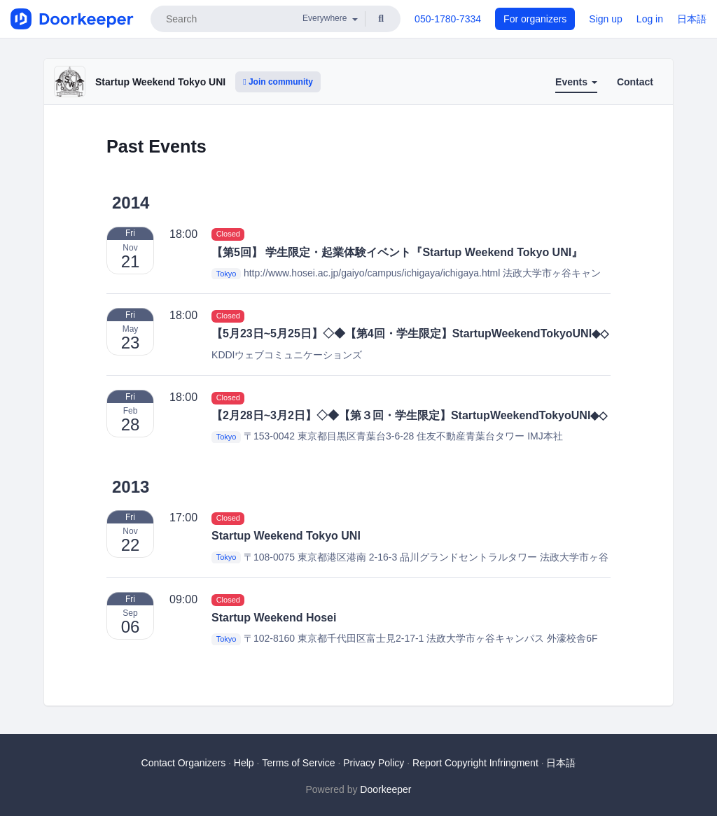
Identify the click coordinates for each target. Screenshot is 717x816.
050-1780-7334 (448, 18)
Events (576, 81)
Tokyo (226, 273)
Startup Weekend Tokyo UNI (160, 81)
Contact (635, 81)
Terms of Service (298, 762)
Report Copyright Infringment (475, 762)
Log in (649, 18)
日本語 (691, 18)
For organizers (534, 18)
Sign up (605, 18)
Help (244, 762)
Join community (278, 82)
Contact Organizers (183, 762)
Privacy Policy (373, 762)
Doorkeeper (385, 789)
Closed (228, 234)
